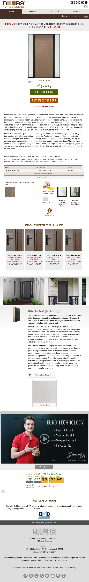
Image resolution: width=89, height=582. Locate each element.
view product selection (70, 16)
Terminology (68, 558)
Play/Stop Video (44, 466)
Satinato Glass (44, 393)
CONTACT (77, 11)
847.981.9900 (47, 106)
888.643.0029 (79, 2)
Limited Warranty (19, 568)
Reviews (48, 560)
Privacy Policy (51, 568)
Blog (34, 560)
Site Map (63, 560)
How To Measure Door (27, 558)
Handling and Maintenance (50, 558)
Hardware (80, 558)
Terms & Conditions (36, 568)
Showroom (44, 546)
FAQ (55, 560)
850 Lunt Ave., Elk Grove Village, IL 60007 (46, 549)
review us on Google (46, 486)
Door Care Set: (49, 187)
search (86, 6)
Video (40, 560)
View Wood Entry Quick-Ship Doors (44, 522)
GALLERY (55, 11)
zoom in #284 (44, 81)
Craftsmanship (10, 558)
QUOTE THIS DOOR (44, 92)
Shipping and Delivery (67, 568)
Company (26, 560)
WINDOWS (33, 11)
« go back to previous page (3, 491)
